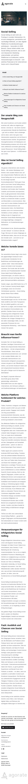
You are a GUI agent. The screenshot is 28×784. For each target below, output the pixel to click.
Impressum (4, 756)
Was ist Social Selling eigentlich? (11, 81)
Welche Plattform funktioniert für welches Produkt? (13, 94)
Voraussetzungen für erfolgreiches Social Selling (14, 100)
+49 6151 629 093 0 (6, 746)
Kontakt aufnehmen (8, 727)
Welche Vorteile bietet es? (10, 85)
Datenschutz (4, 758)
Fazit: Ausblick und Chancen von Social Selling (13, 106)
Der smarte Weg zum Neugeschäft (12, 76)
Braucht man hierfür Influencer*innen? (13, 89)
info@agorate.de (5, 737)
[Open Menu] (25, 5)
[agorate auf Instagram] (1, 749)
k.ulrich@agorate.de (6, 741)
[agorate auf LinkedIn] (3, 749)
